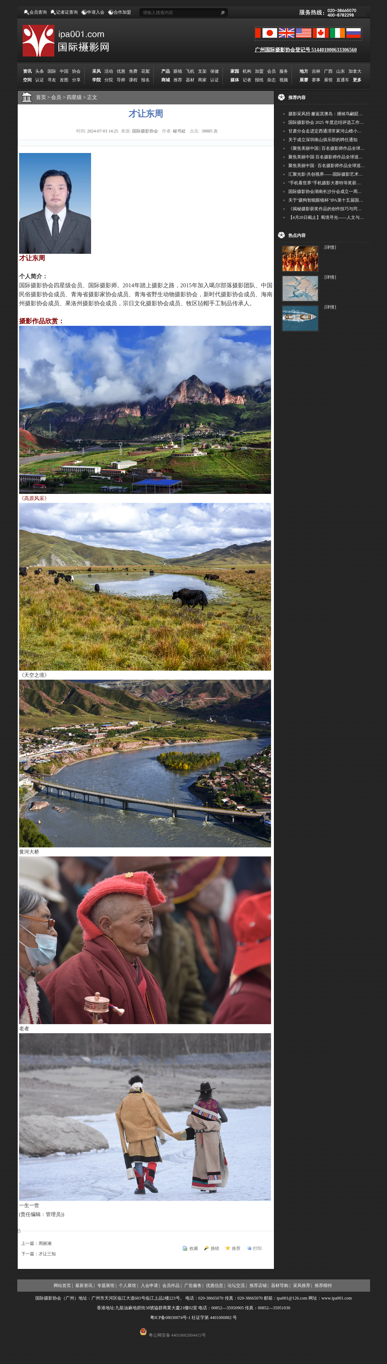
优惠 (121, 71)
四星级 (77, 97)
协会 (76, 71)
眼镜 (178, 71)
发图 (64, 79)
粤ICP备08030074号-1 (170, 1317)
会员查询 (38, 12)
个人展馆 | (128, 1285)
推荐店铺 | (259, 1285)
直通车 (342, 79)
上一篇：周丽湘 (36, 1243)
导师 (121, 79)
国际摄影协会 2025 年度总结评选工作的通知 (330, 122)
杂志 (271, 79)
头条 (39, 71)
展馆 (328, 79)
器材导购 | (280, 1285)
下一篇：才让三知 (38, 1253)
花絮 (145, 71)
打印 (257, 1248)
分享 (76, 79)
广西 (328, 71)
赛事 (316, 79)
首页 (41, 97)
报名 (145, 79)
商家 (202, 79)
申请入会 (95, 12)
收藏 (193, 1248)
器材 (190, 79)
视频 (283, 79)
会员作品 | (171, 1285)
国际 (52, 71)
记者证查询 (67, 12)
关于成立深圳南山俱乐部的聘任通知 (322, 139)
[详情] (330, 247)
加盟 (259, 71)
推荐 (178, 79)
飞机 (190, 71)
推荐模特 (323, 1285)
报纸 (259, 79)
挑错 (215, 1248)
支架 (202, 71)
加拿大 (354, 71)
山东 (340, 71)
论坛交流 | (237, 1285)
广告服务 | (193, 1285)
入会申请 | (150, 1285)
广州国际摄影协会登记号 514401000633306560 (306, 50)
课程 (133, 79)
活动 (108, 71)
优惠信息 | (215, 1285)
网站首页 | (63, 1285)
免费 (133, 71)
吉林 (316, 71)
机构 (247, 71)
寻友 (52, 79)
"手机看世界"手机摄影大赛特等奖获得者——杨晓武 (337, 182)
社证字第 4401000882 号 (214, 1317)
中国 (64, 71)
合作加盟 (122, 12)
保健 (214, 71)
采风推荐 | (302, 1285)
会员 (271, 71)
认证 (39, 79)
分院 (108, 79)
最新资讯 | (84, 1285)
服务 (283, 71)
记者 (247, 79)
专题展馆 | (106, 1285)
